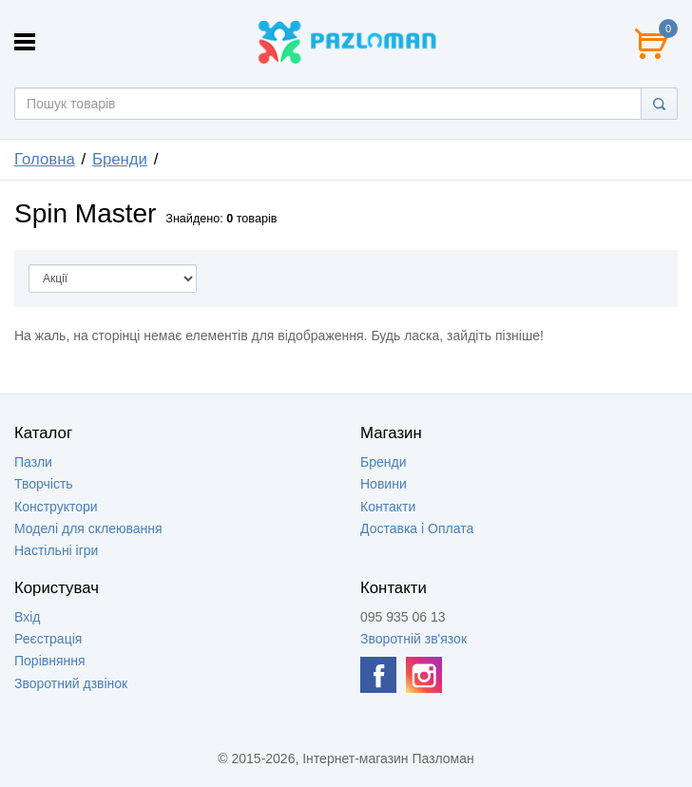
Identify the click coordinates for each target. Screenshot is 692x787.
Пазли (33, 462)
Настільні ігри (56, 550)
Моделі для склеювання (88, 528)
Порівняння (50, 660)
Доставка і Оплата (416, 528)
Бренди (119, 159)
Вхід (27, 616)
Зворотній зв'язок (413, 638)
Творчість (43, 483)
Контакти (387, 506)
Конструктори (56, 506)
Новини (383, 483)
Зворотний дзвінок (70, 683)
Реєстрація (48, 638)
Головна (44, 159)
